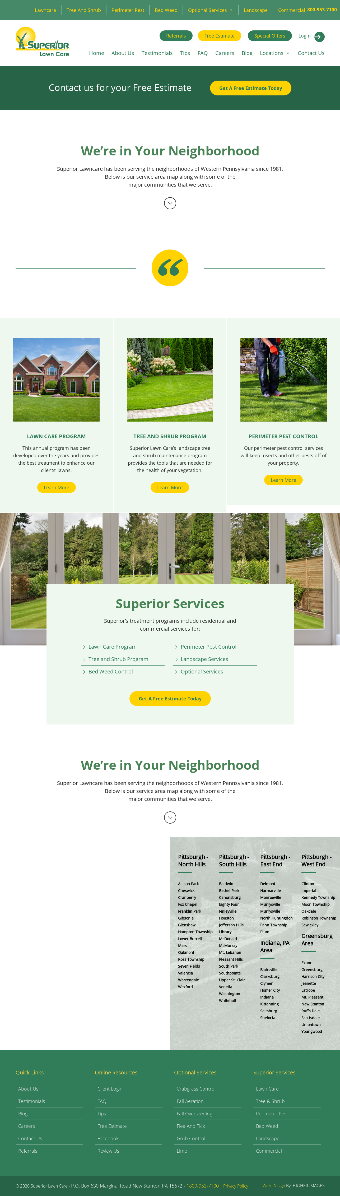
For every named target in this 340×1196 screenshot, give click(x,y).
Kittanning (269, 1003)
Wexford (185, 986)
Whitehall (227, 1000)
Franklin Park (189, 911)
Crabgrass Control (196, 1089)
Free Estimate (219, 36)
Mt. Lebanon (230, 952)
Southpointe (230, 973)
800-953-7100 (322, 9)
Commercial (291, 10)
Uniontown (311, 1024)
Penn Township (273, 924)
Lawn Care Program (113, 646)
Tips (185, 53)
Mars (182, 945)
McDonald (228, 938)
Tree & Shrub (270, 1101)
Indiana (267, 997)
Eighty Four (229, 904)
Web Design (274, 1186)
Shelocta (267, 1017)
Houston (226, 918)
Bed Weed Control (111, 671)
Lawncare (45, 10)
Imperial (308, 890)
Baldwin (226, 883)
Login (305, 36)
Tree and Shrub (84, 10)
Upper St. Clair (232, 979)
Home (96, 53)
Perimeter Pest (127, 10)
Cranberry (187, 897)
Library (225, 931)
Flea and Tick (191, 1126)
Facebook (108, 1138)
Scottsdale (310, 1017)
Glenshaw (186, 924)
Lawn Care (267, 1089)
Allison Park (188, 883)
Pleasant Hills (231, 959)
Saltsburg (268, 1010)
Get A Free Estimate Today (250, 88)
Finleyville (227, 911)
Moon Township (315, 904)
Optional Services (210, 10)
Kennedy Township (318, 897)
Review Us (108, 1151)
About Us (122, 53)
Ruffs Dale (310, 1010)
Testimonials (157, 53)
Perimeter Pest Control (208, 646)
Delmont (267, 883)
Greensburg (312, 969)
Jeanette (308, 983)
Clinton (307, 883)
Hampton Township (195, 931)
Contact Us (311, 53)
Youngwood (311, 1031)
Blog (247, 53)
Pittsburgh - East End (275, 860)
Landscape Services (204, 659)
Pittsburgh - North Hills (193, 860)
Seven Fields (189, 966)
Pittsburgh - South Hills (234, 860)
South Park (228, 966)
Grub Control (191, 1138)
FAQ (203, 53)
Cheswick (186, 890)
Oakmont (186, 952)
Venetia (225, 986)
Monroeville (270, 897)
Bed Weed (166, 10)
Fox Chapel (187, 904)
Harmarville (270, 890)
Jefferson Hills (231, 924)
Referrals (176, 36)
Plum (264, 931)
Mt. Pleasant (312, 997)
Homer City (270, 990)
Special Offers (269, 36)
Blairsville (268, 969)
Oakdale (308, 911)
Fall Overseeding (194, 1113)
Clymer (266, 983)
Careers (224, 53)
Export (307, 962)
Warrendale (188, 979)
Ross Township (191, 959)
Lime (182, 1151)
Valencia (185, 973)
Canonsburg (230, 897)
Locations (275, 53)
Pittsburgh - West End (316, 860)
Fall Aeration (190, 1101)
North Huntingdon (276, 918)
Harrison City (312, 976)
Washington (229, 993)
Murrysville (270, 904)
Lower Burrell (190, 938)
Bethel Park (229, 890)
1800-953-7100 (203, 1186)
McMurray (228, 945)
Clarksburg (270, 976)
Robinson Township (318, 918)
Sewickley (309, 924)
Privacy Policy (235, 1186)
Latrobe (308, 990)
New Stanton (312, 1003)
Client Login (110, 1089)
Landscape (256, 10)
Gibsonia (186, 918)
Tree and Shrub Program (118, 659)
